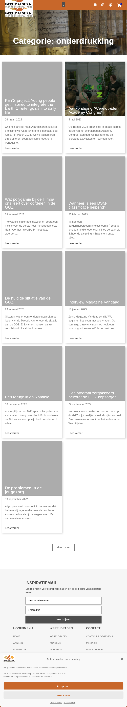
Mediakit (91, 643)
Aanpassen (63, 695)
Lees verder (12, 148)
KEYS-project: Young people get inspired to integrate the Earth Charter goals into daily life (30, 106)
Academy (55, 643)
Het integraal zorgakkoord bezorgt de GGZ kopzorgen (92, 395)
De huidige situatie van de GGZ (28, 300)
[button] (122, 659)
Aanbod (18, 643)
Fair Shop (56, 649)
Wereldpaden (58, 636)
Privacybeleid (69, 702)
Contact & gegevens (99, 636)
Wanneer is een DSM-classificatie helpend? (87, 205)
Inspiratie (19, 649)
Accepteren (63, 686)
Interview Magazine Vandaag (93, 302)
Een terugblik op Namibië (27, 397)
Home (16, 636)
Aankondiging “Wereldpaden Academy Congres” (93, 110)
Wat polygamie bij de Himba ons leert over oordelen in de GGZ (30, 203)
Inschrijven (63, 619)
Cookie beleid (56, 702)
